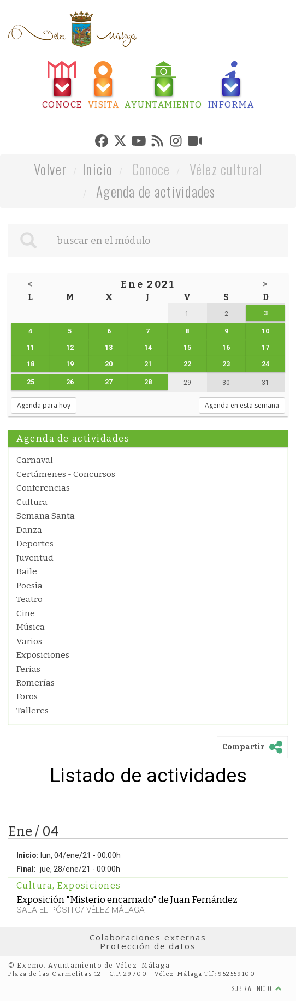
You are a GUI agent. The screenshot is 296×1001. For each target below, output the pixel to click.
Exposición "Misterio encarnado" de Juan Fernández (127, 899)
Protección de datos (148, 945)
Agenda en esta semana (242, 405)
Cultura (32, 502)
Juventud (35, 558)
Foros (27, 696)
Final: (26, 869)
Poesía (29, 586)
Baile (26, 571)
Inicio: (27, 855)
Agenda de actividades (156, 191)
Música (30, 627)
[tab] (62, 85)
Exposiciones (42, 655)
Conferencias (43, 488)
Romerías (35, 683)
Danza (29, 530)
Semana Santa (45, 516)
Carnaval (34, 460)
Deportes (35, 544)
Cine (25, 613)
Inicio (97, 169)
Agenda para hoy (43, 405)
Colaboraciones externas (148, 937)
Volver (50, 169)
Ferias (28, 669)
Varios (29, 641)
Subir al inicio (257, 988)
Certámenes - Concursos (65, 474)
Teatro (29, 599)
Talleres (32, 711)
